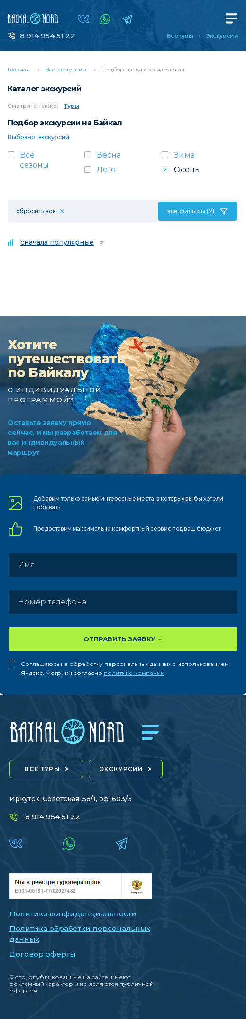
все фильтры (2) (190, 210)
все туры (42, 768)
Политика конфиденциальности (73, 913)
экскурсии (122, 768)
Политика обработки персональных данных (79, 934)
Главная (19, 69)
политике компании (134, 672)
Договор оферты (42, 953)
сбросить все (36, 210)
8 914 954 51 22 (47, 35)
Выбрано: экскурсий (38, 137)
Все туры (180, 36)
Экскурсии (222, 36)
